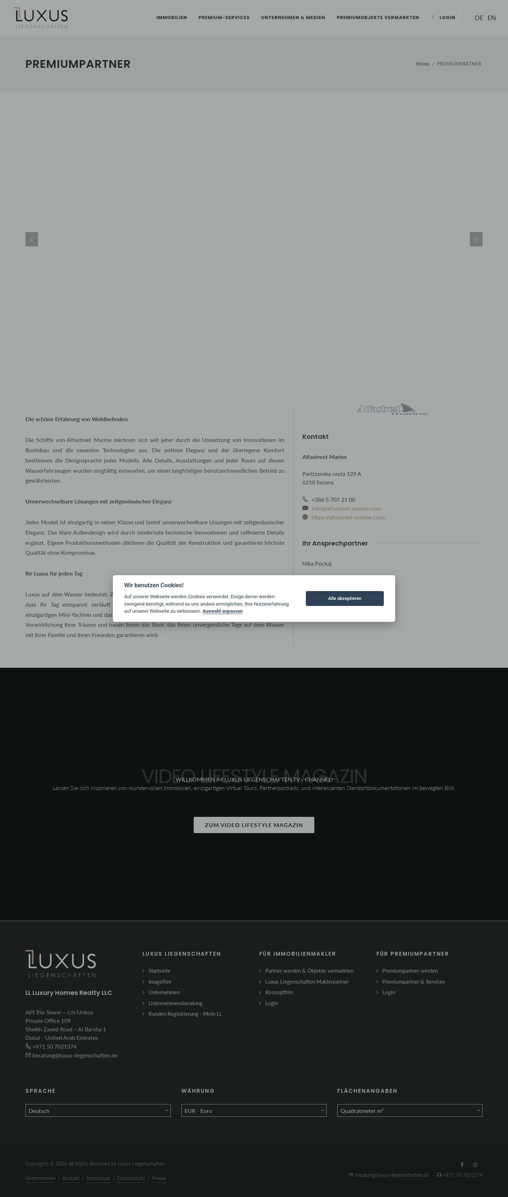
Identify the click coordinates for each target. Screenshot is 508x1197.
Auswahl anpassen (222, 611)
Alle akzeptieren (345, 598)
